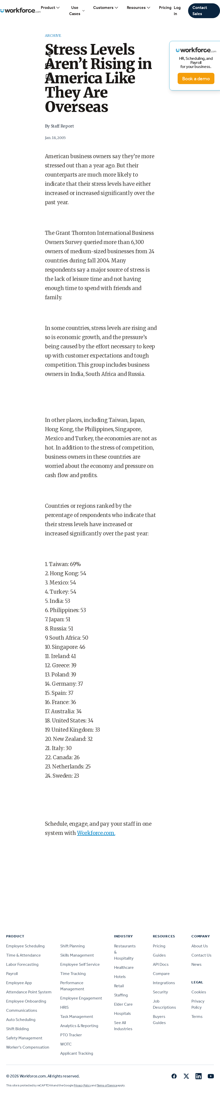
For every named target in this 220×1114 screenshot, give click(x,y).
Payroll (12, 973)
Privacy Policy (82, 1085)
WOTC (66, 1044)
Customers (106, 7)
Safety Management (24, 1038)
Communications (21, 1010)
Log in (177, 10)
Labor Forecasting (22, 964)
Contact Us (201, 955)
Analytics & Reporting (79, 1025)
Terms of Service (107, 1085)
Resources (139, 7)
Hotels (120, 976)
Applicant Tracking (76, 1053)
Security (160, 992)
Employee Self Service (80, 964)
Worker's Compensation (27, 1047)
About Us (199, 946)
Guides (159, 955)
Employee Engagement (81, 998)
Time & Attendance (23, 955)
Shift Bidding (17, 1028)
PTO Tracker (71, 1034)
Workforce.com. (96, 833)
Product (50, 7)
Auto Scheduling (20, 1019)
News (196, 964)
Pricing (165, 7)
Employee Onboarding (26, 1001)
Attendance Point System (29, 992)
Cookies (198, 992)
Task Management (76, 1016)
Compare (161, 973)
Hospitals (122, 1013)
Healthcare (124, 967)
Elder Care (123, 1004)
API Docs (161, 964)
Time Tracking (73, 973)
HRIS (64, 1007)
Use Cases (77, 10)
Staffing (121, 995)
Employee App (19, 982)
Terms (197, 1016)
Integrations (164, 982)
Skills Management (77, 955)
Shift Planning (72, 946)
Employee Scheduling (25, 946)
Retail (119, 985)
